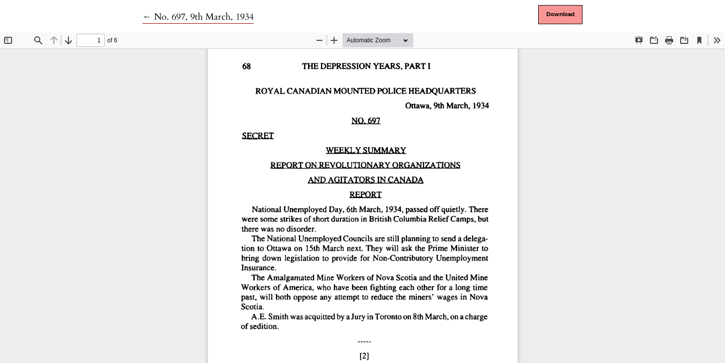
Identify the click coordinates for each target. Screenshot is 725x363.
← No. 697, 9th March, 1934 (198, 17)
